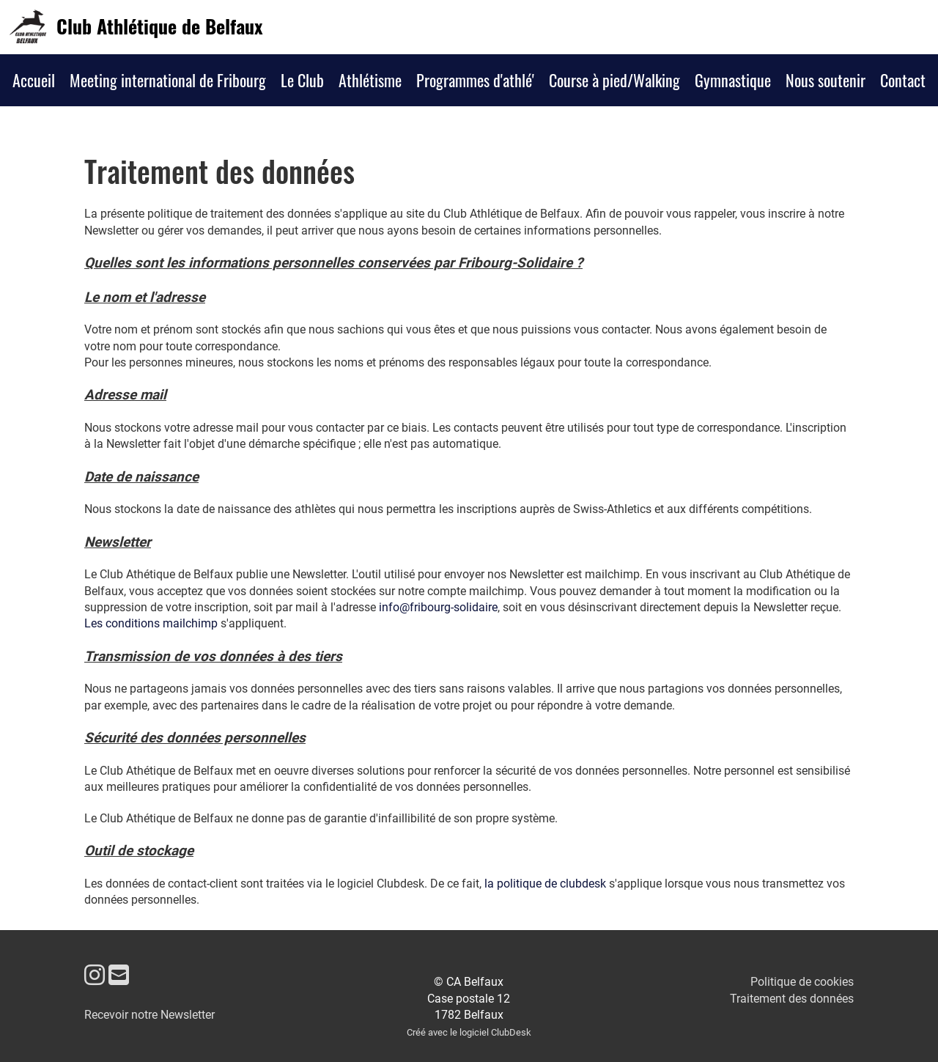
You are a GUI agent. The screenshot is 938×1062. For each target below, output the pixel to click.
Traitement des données (792, 999)
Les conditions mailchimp (151, 623)
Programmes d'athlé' (475, 80)
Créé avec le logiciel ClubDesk (469, 1032)
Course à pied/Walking (614, 80)
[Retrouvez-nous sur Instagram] (94, 975)
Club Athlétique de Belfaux (159, 26)
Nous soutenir (825, 80)
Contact (903, 80)
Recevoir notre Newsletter (149, 1015)
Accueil (33, 80)
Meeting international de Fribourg (168, 80)
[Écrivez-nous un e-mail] (118, 975)
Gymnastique (733, 80)
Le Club (302, 80)
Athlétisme (370, 80)
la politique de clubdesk (545, 883)
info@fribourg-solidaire (438, 607)
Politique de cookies (802, 982)
